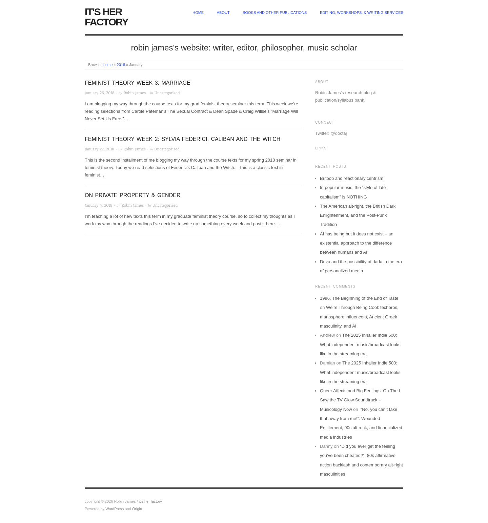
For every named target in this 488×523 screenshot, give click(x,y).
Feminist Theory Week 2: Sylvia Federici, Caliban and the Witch (182, 139)
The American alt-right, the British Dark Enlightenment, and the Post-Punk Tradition (357, 215)
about (223, 13)
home (198, 13)
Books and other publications (275, 13)
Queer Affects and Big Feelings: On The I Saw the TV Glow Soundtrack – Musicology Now (360, 400)
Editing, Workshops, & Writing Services (361, 13)
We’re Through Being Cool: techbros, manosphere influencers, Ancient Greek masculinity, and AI (359, 317)
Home (108, 65)
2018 (121, 65)
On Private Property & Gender (132, 195)
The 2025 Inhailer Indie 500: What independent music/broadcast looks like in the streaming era (360, 344)
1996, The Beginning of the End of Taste (359, 298)
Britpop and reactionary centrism (351, 178)
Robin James (135, 93)
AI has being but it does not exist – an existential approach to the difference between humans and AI (356, 243)
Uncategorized (167, 93)
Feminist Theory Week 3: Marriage (137, 83)
